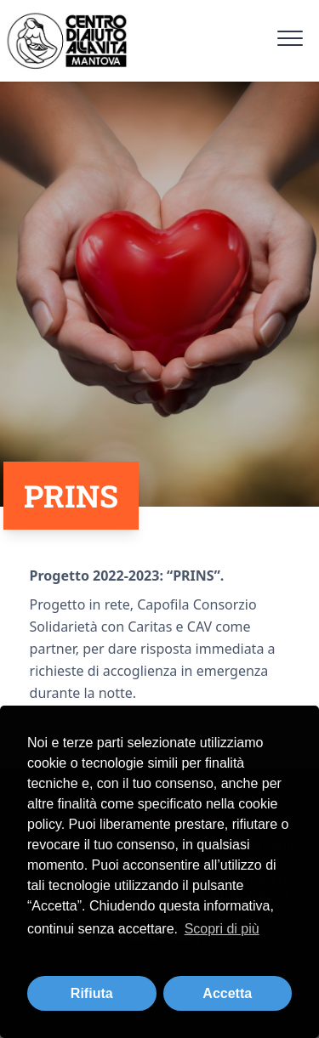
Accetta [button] (227, 993)
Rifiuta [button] (92, 993)
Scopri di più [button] (222, 929)
